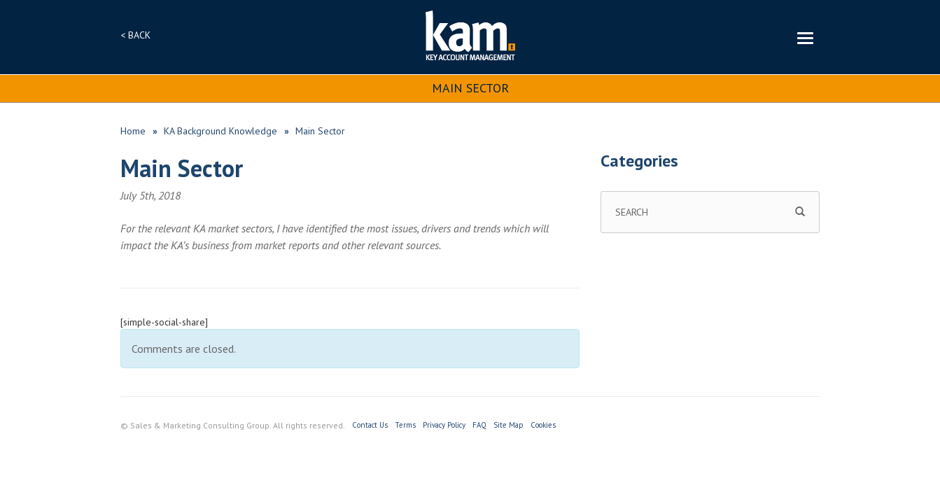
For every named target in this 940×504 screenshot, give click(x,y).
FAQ (479, 425)
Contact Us (370, 425)
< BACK (135, 35)
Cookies (543, 425)
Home (133, 131)
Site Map (508, 425)
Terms (405, 425)
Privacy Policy (444, 425)
